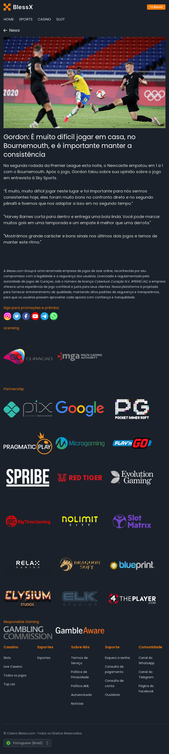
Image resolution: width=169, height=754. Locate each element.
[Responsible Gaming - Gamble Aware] (80, 632)
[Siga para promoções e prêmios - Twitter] (17, 316)
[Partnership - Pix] (28, 409)
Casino (44, 19)
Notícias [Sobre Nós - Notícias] (77, 703)
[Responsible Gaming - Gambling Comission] (28, 632)
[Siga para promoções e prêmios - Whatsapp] (54, 316)
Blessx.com (14, 271)
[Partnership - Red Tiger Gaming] (80, 477)
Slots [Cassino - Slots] (7, 658)
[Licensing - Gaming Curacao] (28, 357)
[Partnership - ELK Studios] (80, 598)
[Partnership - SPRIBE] (28, 477)
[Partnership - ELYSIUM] (28, 598)
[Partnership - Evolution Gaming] (132, 477)
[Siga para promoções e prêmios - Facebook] (26, 316)
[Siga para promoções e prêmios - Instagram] (7, 316)
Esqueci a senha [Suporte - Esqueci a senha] (117, 658)
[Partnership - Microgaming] (80, 443)
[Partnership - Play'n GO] (132, 443)
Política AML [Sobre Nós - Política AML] (80, 686)
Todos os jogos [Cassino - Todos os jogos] (15, 675)
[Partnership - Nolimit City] (80, 521)
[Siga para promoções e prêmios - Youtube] (35, 316)
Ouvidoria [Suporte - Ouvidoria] (112, 695)
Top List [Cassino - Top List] (9, 684)
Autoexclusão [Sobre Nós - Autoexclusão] (81, 695)
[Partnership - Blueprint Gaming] (132, 564)
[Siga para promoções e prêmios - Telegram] (44, 316)
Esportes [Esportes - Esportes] (43, 658)
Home (9, 19)
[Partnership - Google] (80, 409)
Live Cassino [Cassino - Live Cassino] (13, 666)
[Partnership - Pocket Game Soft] (132, 409)
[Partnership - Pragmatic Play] (28, 443)
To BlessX (156, 7)
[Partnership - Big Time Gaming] (28, 521)
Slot (60, 19)
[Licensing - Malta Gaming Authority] (80, 357)
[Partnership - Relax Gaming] (28, 564)
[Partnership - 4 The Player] (132, 598)
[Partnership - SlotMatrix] (132, 521)
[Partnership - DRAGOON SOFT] (80, 564)
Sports (26, 19)
